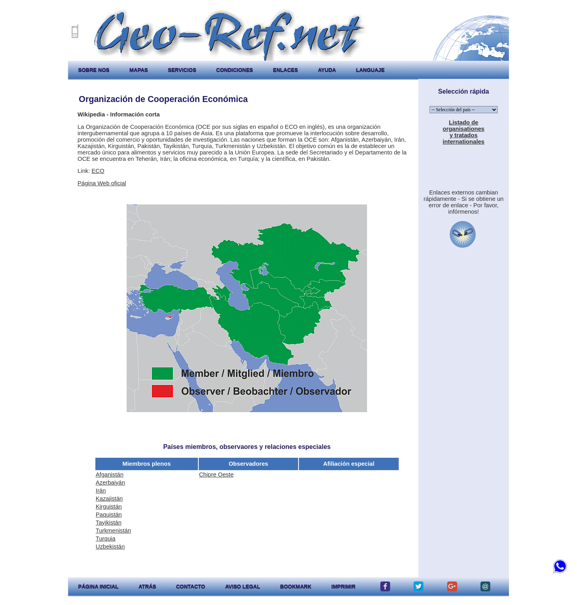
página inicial (98, 586)
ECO (98, 171)
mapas (138, 70)
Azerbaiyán (110, 482)
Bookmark (295, 586)
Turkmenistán (113, 530)
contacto (190, 586)
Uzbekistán (110, 546)
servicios (182, 70)
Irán (101, 490)
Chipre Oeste (216, 474)
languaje (370, 70)
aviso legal (242, 586)
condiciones (234, 70)
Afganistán (109, 474)
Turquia (105, 538)
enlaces (285, 70)
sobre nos (93, 70)
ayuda (327, 70)
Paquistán (109, 514)
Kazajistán (109, 498)
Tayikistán (108, 522)
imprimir (343, 586)
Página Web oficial (102, 183)
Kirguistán (109, 506)
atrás (147, 586)
